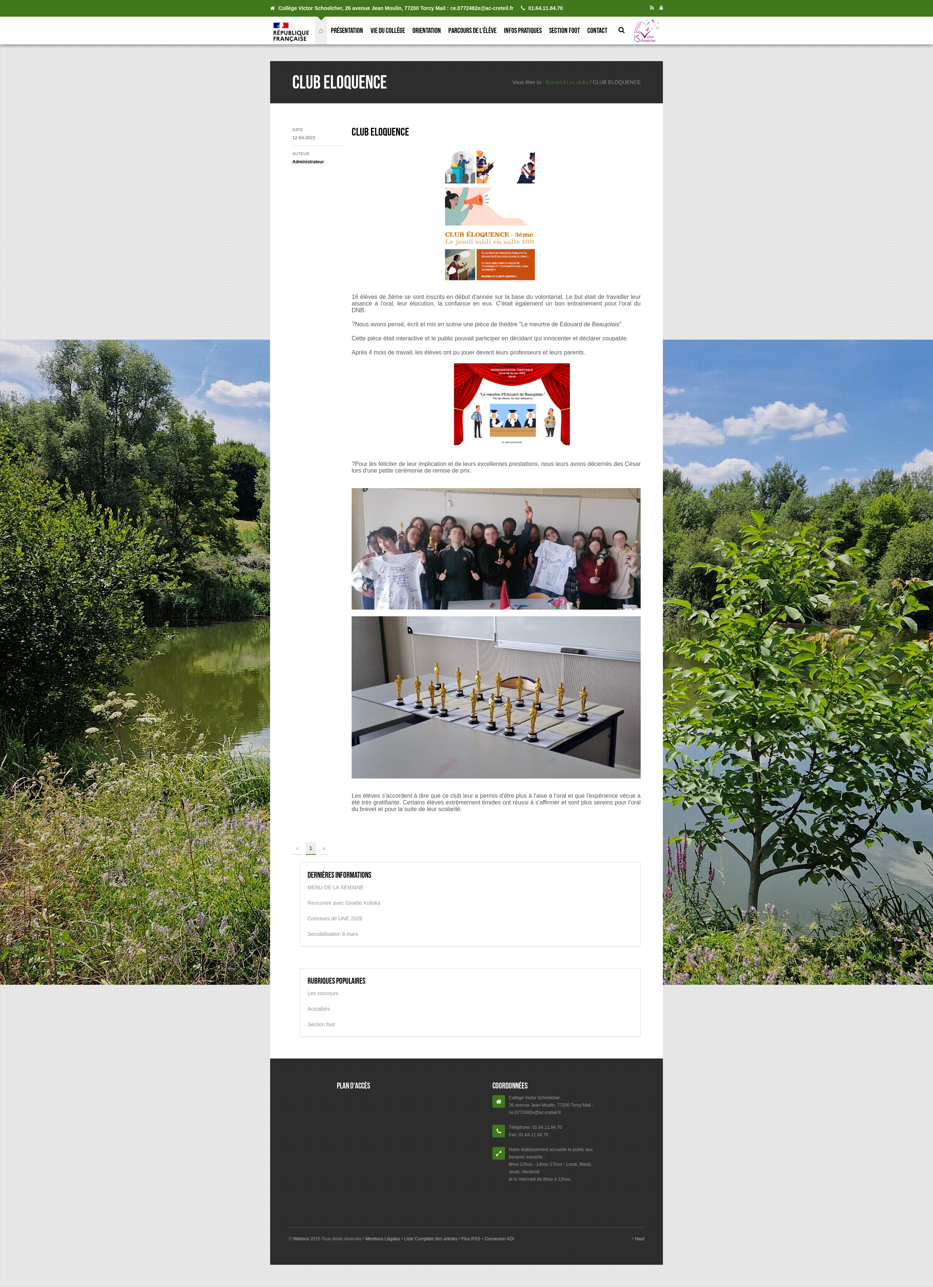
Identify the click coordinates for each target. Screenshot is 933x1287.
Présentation (347, 30)
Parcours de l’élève (472, 30)
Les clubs (577, 82)
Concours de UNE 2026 (335, 918)
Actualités (319, 1009)
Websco (301, 1238)
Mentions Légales (383, 1238)
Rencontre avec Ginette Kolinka (344, 903)
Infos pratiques (523, 30)
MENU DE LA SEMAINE (336, 887)
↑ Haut (637, 1238)
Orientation (426, 30)
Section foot (564, 30)
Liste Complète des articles (431, 1238)
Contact (597, 30)
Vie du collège (388, 30)
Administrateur (308, 161)
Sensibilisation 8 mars (333, 934)
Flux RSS (470, 1238)
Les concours (323, 993)
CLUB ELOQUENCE (380, 132)
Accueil (553, 82)
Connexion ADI (498, 1238)
